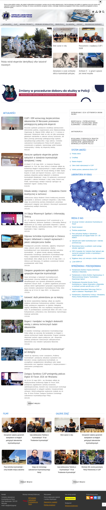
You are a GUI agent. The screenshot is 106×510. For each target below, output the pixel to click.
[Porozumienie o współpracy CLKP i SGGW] (91, 40)
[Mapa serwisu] (96, 11)
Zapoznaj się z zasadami (50, 502)
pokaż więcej (34, 404)
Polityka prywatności (49, 505)
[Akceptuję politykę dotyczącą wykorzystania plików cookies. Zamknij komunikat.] (100, 1)
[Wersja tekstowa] (100, 11)
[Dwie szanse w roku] (65, 38)
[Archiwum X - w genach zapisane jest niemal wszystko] (91, 65)
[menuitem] (7, 24)
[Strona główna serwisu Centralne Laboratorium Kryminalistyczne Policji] (93, 11)
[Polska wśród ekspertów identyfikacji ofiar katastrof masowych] (26, 48)
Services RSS (88, 497)
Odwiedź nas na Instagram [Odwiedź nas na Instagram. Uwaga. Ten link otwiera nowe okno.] (99, 497)
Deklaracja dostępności (71, 506)
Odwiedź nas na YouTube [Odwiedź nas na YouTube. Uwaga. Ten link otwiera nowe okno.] (91, 497)
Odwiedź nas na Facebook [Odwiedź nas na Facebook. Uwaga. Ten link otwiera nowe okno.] (95, 497)
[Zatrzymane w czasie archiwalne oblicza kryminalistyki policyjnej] (65, 65)
